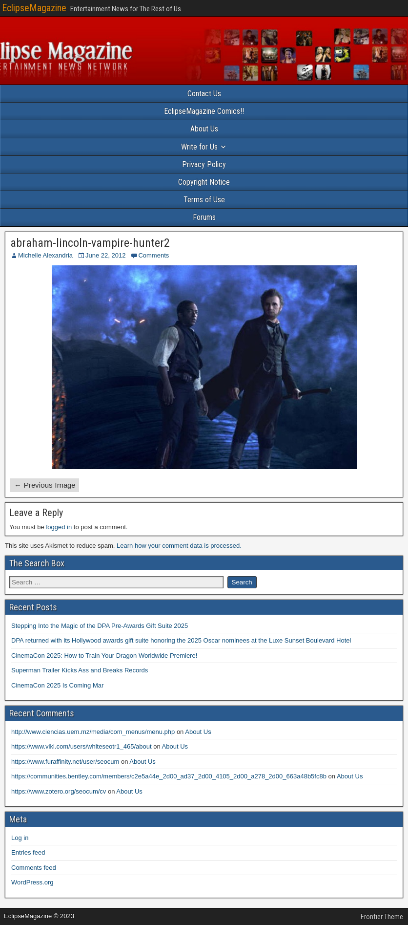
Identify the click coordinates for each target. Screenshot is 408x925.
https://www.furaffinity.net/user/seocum (65, 761)
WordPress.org (32, 882)
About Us (204, 128)
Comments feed (33, 867)
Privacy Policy (204, 164)
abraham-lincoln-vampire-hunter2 (90, 243)
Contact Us (204, 93)
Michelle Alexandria (45, 255)
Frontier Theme (382, 916)
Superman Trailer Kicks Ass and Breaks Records (79, 670)
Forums (204, 217)
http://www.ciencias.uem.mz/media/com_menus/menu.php (93, 731)
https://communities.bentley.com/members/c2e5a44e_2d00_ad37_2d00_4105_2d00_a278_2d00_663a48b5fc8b (168, 776)
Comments (153, 255)
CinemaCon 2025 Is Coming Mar (57, 685)
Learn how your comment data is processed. (179, 545)
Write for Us (199, 146)
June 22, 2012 (105, 255)
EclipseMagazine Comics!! (204, 111)
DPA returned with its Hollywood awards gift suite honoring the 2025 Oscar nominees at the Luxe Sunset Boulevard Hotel (181, 640)
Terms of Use (204, 199)
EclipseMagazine (34, 8)
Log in (19, 837)
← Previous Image (44, 485)
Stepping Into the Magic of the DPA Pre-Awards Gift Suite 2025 (99, 625)
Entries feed (28, 852)
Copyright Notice (204, 182)
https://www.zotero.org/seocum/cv (58, 791)
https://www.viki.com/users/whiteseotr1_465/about (81, 746)
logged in (59, 527)
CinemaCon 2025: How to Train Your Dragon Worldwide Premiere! (104, 655)
